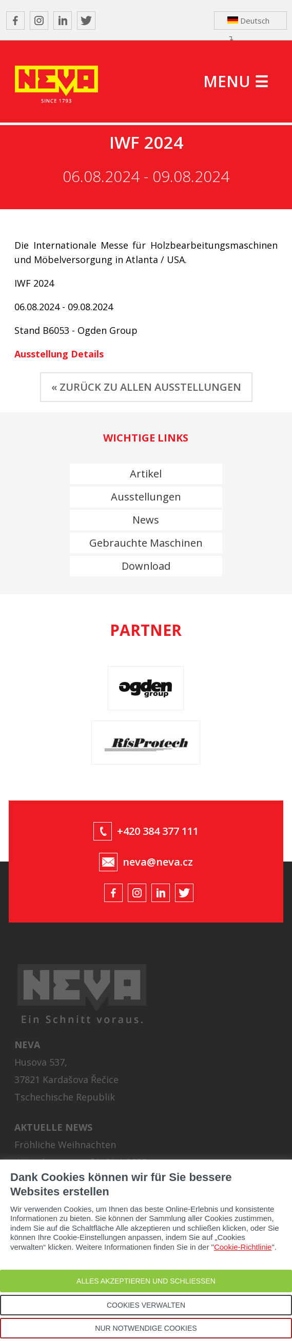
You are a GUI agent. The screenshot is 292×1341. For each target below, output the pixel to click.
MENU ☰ (235, 81)
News (145, 520)
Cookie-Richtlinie (243, 1247)
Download (146, 566)
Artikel (146, 474)
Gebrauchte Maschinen (146, 543)
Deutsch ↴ (248, 22)
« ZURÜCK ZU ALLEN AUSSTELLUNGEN (146, 387)
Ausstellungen (146, 497)
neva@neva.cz (158, 862)
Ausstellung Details (59, 354)
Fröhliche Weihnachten (65, 1144)
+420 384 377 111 (158, 831)
